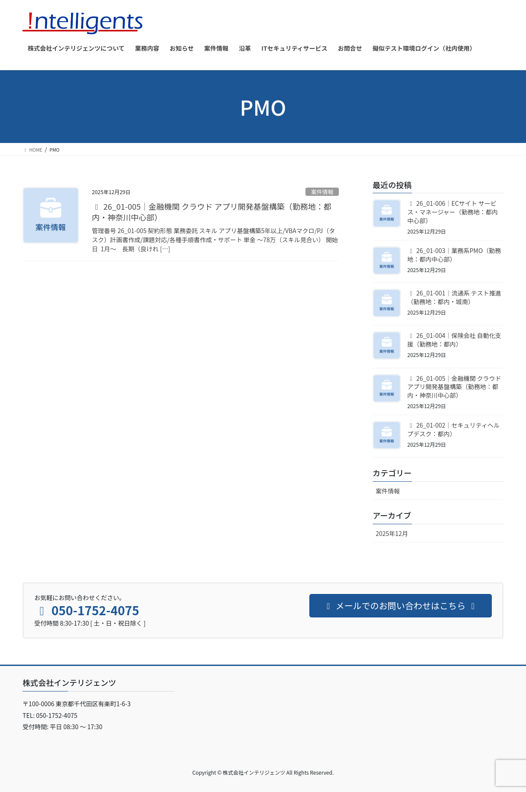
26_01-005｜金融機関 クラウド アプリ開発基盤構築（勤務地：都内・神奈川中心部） (211, 212)
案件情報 (322, 192)
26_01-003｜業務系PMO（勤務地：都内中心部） (454, 254)
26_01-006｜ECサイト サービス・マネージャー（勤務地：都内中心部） (452, 211)
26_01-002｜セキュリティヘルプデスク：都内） (453, 429)
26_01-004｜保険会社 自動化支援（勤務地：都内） (454, 339)
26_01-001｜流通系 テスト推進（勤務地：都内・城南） (454, 297)
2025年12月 (392, 533)
